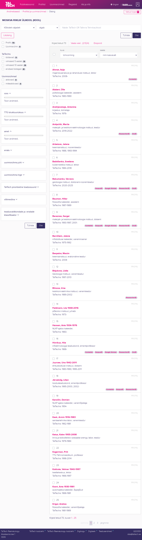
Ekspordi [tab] (98, 43)
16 (57, 338)
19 (57, 396)
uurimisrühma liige (14, 175)
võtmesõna (11, 199)
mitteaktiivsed (14, 83)
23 (57, 465)
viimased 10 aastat (16, 65)
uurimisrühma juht (14, 162)
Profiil (10, 42)
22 (57, 448)
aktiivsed (11, 79)
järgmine (104, 523)
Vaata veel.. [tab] (80, 43)
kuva (62, 50)
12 (57, 266)
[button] (137, 4)
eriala (8, 150)
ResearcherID (124, 134)
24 (57, 482)
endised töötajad (16, 69)
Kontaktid (132, 79)
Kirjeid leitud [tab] (59, 43)
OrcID (134, 134)
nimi (7, 93)
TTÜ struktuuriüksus (15, 112)
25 (57, 500)
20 (57, 413)
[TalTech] (10, 4)
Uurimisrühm (13, 46)
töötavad (12, 57)
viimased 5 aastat (16, 61)
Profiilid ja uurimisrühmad (34, 11)
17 (57, 358)
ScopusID (98, 188)
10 (57, 232)
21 (57, 430)
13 (57, 284)
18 (57, 376)
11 (57, 249)
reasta (102, 50)
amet (8, 131)
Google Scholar (111, 188)
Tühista (126, 35)
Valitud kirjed (132, 12)
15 (57, 321)
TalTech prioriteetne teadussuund (21, 187)
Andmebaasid (13, 11)
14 (57, 304)
